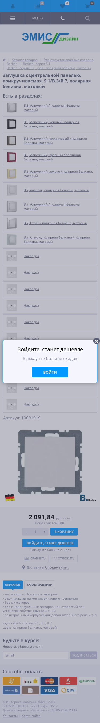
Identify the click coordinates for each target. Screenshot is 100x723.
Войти (50, 372)
